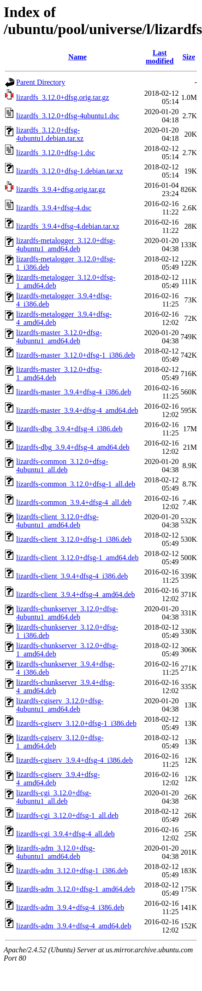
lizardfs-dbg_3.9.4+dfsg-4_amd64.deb (73, 447)
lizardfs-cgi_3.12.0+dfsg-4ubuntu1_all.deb (53, 797)
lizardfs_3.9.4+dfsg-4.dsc (53, 208)
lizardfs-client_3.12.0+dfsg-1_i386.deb (73, 539)
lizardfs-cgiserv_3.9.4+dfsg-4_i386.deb (74, 760)
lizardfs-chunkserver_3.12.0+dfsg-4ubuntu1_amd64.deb (67, 613)
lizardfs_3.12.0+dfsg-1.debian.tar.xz (69, 171)
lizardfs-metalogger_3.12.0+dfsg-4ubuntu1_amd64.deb (65, 245)
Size (188, 57)
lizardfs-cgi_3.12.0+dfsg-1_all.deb (67, 815)
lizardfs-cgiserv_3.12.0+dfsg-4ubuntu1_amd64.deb (59, 705)
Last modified (159, 57)
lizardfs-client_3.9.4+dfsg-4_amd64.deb (75, 594)
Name (77, 57)
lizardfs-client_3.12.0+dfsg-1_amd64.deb (77, 558)
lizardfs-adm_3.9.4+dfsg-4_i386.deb (70, 907)
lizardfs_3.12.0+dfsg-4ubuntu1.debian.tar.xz (49, 134)
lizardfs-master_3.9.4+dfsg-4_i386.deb (73, 392)
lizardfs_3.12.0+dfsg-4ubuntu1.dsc (67, 116)
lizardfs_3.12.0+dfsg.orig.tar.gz (62, 97)
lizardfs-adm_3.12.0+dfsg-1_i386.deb (72, 871)
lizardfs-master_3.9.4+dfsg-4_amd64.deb (77, 410)
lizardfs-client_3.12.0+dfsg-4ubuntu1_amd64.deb (57, 521)
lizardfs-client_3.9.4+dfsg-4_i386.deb (72, 576)
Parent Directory (40, 82)
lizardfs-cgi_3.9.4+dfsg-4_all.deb (65, 834)
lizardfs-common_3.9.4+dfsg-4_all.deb (73, 502)
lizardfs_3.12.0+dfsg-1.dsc (55, 152)
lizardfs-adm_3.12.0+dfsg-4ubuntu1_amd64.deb (55, 852)
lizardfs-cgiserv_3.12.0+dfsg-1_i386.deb (76, 723)
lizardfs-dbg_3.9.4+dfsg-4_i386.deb (69, 429)
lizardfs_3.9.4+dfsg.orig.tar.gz (60, 189)
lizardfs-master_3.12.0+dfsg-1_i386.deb (75, 355)
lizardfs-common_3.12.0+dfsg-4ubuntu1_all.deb (62, 466)
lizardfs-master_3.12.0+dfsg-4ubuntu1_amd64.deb (59, 337)
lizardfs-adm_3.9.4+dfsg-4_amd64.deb (73, 926)
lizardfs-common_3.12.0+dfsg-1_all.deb (75, 484)
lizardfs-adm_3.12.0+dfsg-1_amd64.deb (75, 889)
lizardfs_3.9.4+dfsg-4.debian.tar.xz (67, 226)
